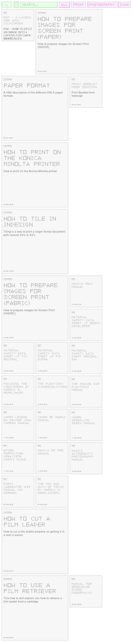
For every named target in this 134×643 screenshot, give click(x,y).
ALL (64, 4)
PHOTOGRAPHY (102, 4)
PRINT (78, 4)
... (7, 4)
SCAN (124, 4)
